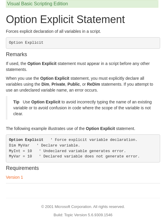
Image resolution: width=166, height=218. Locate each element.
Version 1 (14, 177)
